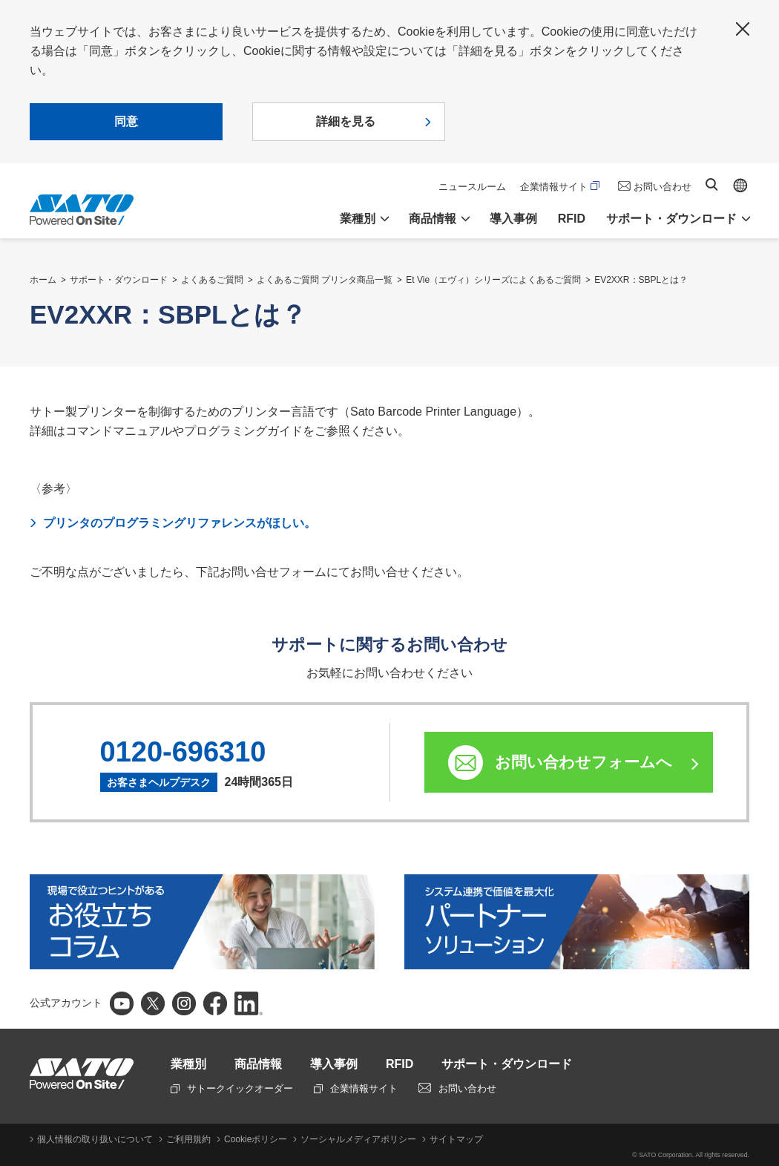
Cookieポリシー (255, 1139)
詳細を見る (345, 121)
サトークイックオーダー (232, 1088)
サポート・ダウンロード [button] (671, 218)
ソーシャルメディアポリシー (358, 1139)
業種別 (188, 1064)
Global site (740, 185)
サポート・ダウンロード (119, 280)
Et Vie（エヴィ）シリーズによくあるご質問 (493, 280)
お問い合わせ (662, 186)
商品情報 (258, 1064)
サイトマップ (456, 1139)
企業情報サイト (559, 186)
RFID (571, 218)
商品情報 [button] (432, 218)
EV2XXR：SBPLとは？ (641, 280)
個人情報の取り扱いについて (95, 1139)
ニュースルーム (472, 186)
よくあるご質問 (212, 280)
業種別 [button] (357, 218)
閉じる (742, 29)
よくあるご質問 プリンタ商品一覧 (324, 280)
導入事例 (513, 218)
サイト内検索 (711, 184)
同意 (126, 121)
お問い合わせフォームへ (583, 761)
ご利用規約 (188, 1139)
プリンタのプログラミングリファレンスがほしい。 (179, 523)
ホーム (43, 280)
